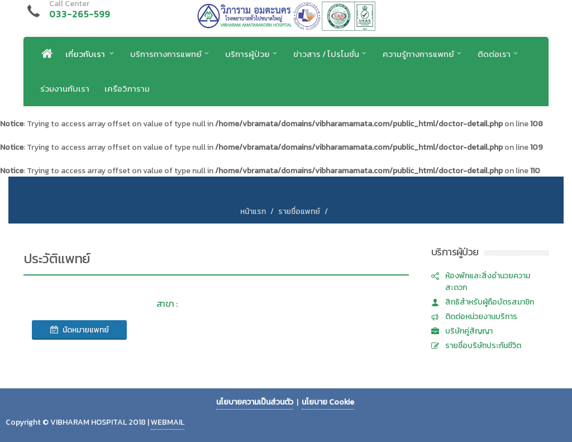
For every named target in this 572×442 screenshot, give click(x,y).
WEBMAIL (167, 422)
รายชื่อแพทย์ (299, 211)
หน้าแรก (253, 211)
